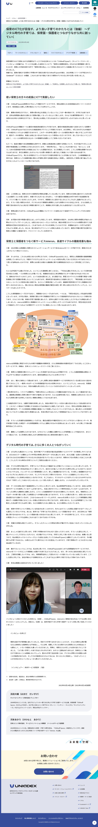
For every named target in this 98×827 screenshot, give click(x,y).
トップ (8, 18)
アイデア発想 (70, 53)
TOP (9, 53)
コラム (14, 18)
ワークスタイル (20, 53)
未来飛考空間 (21, 18)
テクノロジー (34, 53)
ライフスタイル (56, 53)
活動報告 (83, 53)
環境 (45, 53)
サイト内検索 (85, 12)
